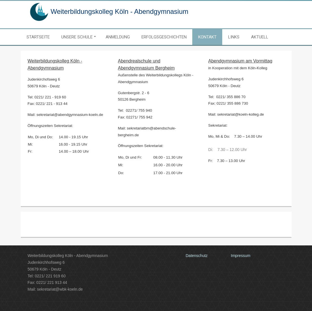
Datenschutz (197, 255)
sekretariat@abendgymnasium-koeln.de (69, 115)
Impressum (240, 255)
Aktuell (259, 37)
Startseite (38, 37)
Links (233, 37)
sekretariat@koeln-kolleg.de (240, 114)
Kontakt (207, 37)
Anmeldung (118, 37)
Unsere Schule (77, 37)
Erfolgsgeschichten (164, 37)
